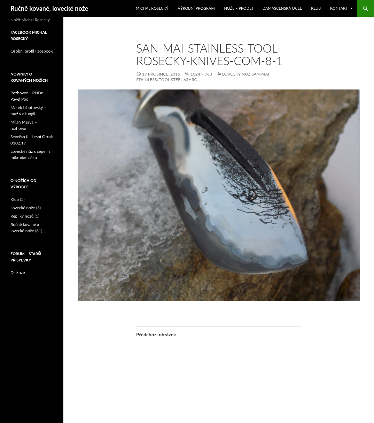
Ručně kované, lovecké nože (49, 8)
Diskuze (17, 272)
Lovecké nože (22, 207)
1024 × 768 (201, 74)
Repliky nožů (21, 216)
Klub (316, 8)
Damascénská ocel (282, 8)
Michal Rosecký (152, 8)
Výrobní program (196, 8)
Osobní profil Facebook (31, 51)
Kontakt (339, 8)
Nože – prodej (238, 8)
